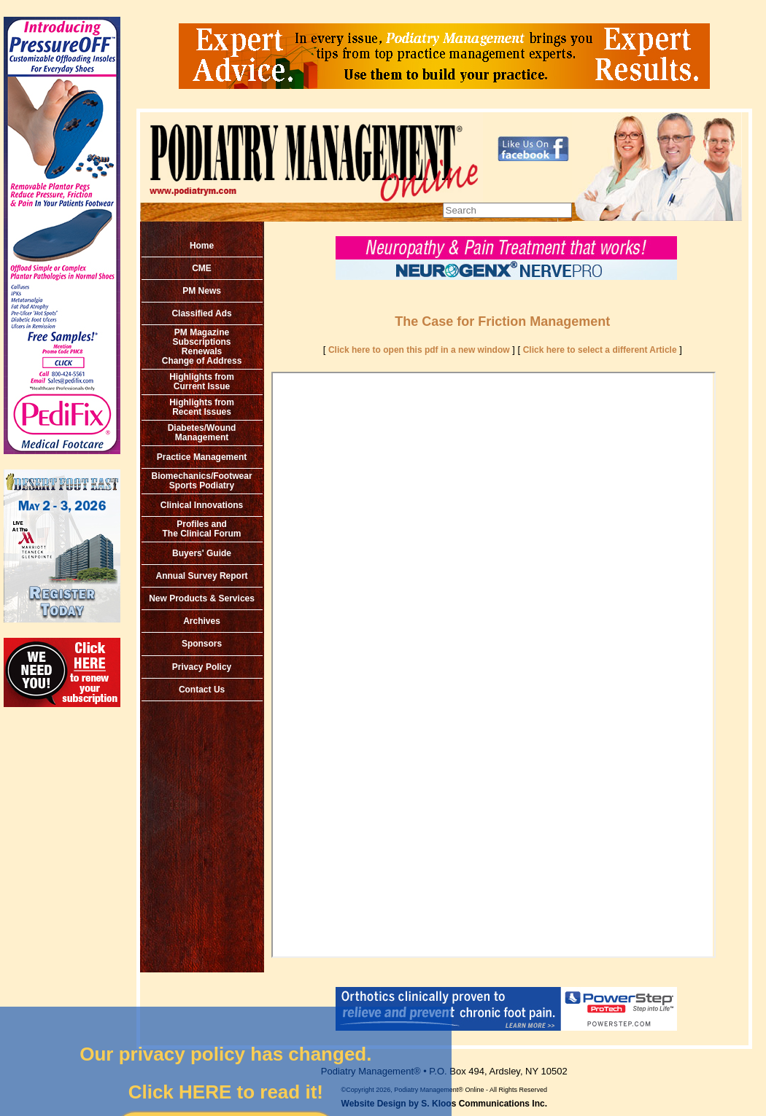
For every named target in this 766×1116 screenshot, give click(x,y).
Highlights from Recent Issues (201, 407)
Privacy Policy (201, 667)
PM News (201, 291)
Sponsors (202, 644)
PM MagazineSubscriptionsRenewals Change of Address (202, 346)
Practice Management (202, 457)
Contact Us (202, 689)
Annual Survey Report (202, 576)
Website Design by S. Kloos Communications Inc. (444, 1104)
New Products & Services (202, 598)
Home (202, 246)
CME (202, 268)
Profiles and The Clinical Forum (202, 529)
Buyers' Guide (201, 553)
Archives (201, 621)
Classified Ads (201, 313)
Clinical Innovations (201, 505)
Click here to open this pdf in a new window (419, 350)
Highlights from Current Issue (201, 381)
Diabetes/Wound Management (202, 432)
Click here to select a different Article (600, 350)
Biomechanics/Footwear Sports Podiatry (202, 481)
